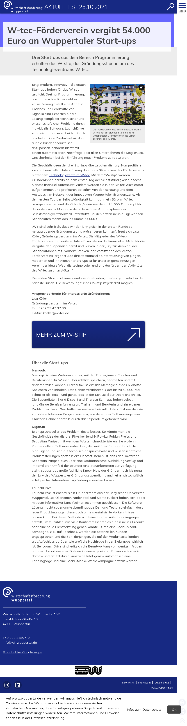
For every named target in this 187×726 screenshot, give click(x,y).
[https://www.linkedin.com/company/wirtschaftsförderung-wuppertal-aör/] (17, 685)
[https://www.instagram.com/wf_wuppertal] (6, 685)
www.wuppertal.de (162, 687)
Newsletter (128, 682)
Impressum (144, 682)
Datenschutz (161, 682)
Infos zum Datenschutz (144, 709)
